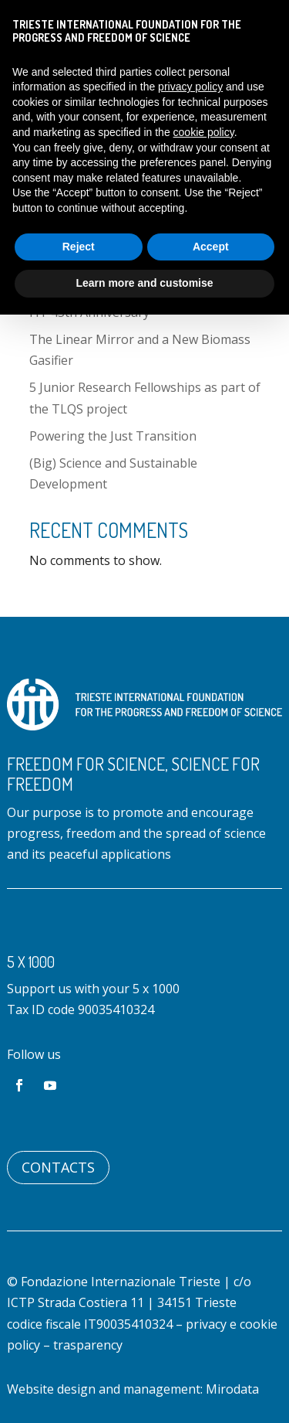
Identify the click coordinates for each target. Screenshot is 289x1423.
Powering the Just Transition (113, 435)
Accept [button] (211, 246)
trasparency (88, 1344)
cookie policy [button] (203, 132)
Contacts (58, 1167)
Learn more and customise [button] (144, 283)
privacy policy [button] (190, 86)
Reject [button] (78, 246)
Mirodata (232, 1388)
